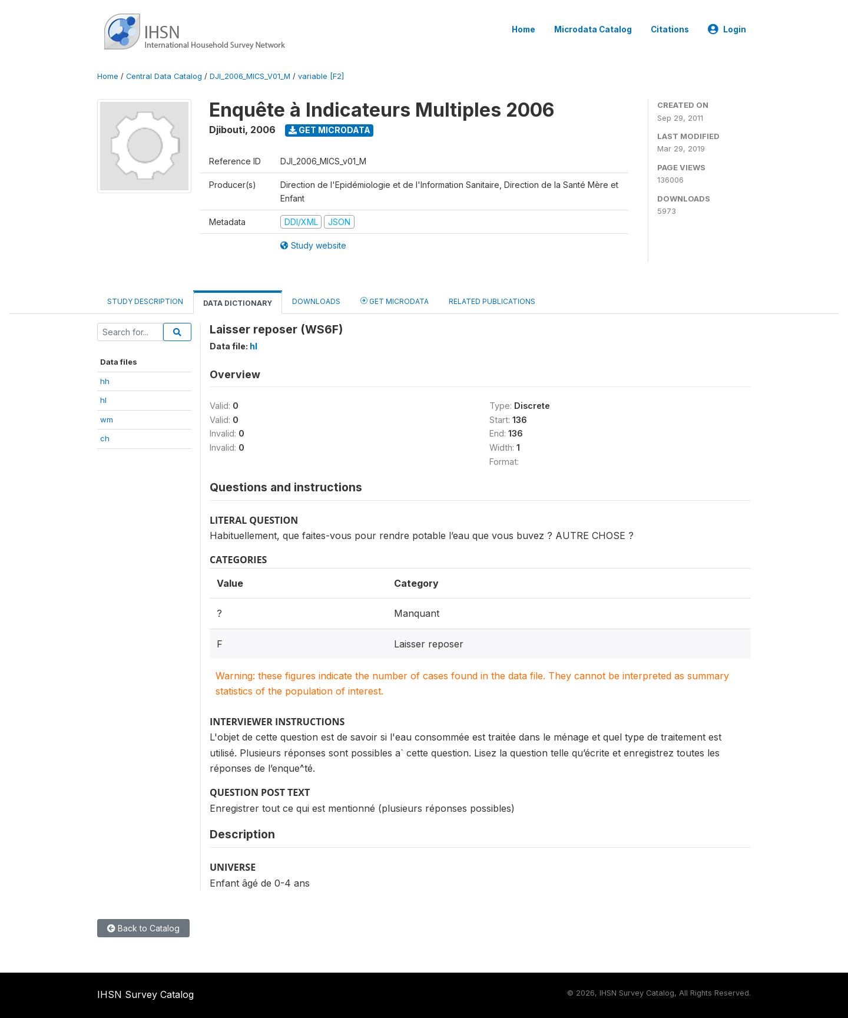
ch (105, 438)
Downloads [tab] (316, 301)
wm (106, 419)
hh (105, 381)
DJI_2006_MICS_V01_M (250, 76)
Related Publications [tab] (492, 301)
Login (727, 29)
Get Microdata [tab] (394, 301)
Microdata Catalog (593, 29)
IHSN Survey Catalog (145, 994)
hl (103, 400)
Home (523, 29)
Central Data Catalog (164, 76)
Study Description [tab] (145, 301)
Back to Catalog (143, 928)
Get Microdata (329, 130)
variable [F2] (321, 76)
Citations (670, 29)
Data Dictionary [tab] (237, 303)
